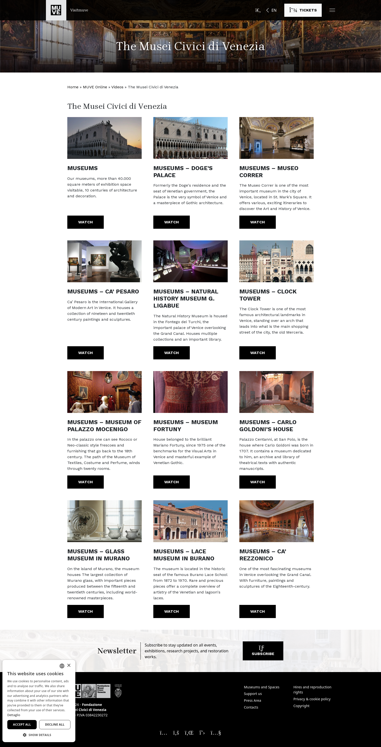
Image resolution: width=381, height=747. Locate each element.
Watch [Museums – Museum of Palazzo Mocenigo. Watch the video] (85, 482)
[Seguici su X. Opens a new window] (202, 732)
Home (72, 87)
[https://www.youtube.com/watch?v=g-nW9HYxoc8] (104, 138)
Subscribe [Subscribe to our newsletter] (263, 652)
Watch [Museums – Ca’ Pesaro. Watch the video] (85, 352)
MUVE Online (95, 87)
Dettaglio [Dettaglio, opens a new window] (13, 715)
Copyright (301, 705)
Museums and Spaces (261, 687)
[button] (332, 10)
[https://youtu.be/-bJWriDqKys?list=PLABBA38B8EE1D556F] (190, 261)
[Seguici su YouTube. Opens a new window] (216, 732)
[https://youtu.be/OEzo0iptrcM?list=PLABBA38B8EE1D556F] (190, 392)
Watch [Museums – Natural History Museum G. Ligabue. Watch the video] (171, 352)
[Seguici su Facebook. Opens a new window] (176, 732)
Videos (117, 87)
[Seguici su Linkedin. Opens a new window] (189, 732)
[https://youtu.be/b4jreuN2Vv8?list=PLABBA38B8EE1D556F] (104, 521)
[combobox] (62, 666)
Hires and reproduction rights (312, 690)
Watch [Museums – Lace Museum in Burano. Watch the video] (171, 611)
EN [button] (274, 10)
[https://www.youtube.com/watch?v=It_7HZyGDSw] (276, 138)
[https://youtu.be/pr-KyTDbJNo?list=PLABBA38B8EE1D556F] (276, 261)
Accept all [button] (22, 724)
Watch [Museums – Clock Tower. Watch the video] (257, 352)
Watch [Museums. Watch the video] (85, 222)
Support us (253, 693)
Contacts (251, 707)
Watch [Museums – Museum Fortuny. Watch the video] (171, 482)
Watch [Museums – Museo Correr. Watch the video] (257, 222)
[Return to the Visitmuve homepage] (67, 10)
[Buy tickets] (303, 10)
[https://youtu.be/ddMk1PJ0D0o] (276, 521)
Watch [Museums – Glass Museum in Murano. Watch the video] (85, 611)
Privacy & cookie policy (311, 699)
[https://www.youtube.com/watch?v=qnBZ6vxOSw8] (104, 261)
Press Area (252, 700)
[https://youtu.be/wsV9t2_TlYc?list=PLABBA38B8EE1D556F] (276, 392)
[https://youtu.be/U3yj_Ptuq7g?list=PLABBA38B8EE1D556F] (190, 521)
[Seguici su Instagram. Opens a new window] (163, 732)
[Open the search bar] (258, 10)
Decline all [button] (55, 724)
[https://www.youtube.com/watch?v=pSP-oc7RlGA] (190, 138)
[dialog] (38, 701)
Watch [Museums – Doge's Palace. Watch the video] (171, 222)
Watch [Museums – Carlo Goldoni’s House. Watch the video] (257, 482)
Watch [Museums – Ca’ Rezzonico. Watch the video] (257, 611)
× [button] (68, 665)
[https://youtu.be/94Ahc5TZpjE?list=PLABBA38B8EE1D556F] (104, 392)
